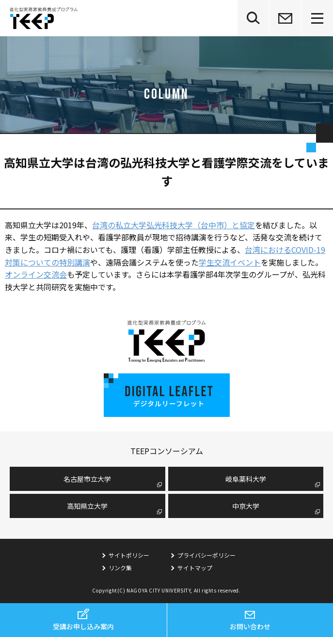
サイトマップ (194, 567)
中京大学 (245, 506)
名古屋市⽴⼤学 (87, 479)
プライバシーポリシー (206, 555)
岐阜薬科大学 (245, 479)
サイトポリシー (129, 555)
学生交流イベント (230, 262)
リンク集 (120, 567)
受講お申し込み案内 (83, 626)
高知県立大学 (87, 506)
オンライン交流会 (36, 274)
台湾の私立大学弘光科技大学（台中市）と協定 (173, 225)
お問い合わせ (250, 626)
